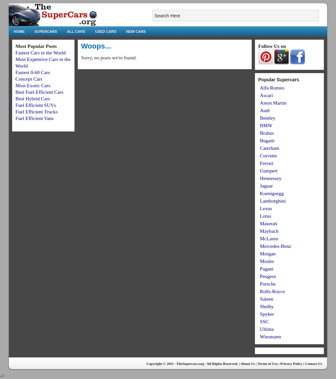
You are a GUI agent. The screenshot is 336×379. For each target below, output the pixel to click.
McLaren (269, 238)
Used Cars (105, 31)
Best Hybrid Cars (32, 98)
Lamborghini (273, 201)
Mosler (267, 261)
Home (19, 31)
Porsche (268, 284)
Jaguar (266, 186)
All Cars (76, 31)
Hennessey (271, 178)
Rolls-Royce (272, 291)
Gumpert (269, 170)
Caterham (269, 148)
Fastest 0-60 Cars (32, 72)
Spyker (267, 314)
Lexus (266, 208)
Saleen (266, 299)
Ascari (266, 95)
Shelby (267, 306)
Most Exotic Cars (32, 85)
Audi (265, 110)
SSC (264, 321)
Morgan (268, 253)
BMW (266, 125)
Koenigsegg (272, 193)
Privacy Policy (291, 364)
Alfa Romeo (272, 87)
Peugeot (268, 276)
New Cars (136, 31)
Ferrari (266, 163)
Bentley (267, 118)
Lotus (265, 216)
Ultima (267, 329)
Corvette (268, 155)
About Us (248, 364)
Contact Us (313, 364)
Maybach (269, 231)
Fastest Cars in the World (40, 52)
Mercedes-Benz (275, 246)
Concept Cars (28, 79)
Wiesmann (270, 336)
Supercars (45, 31)
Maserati (268, 223)
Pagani (266, 268)
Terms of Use (268, 364)
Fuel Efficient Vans (34, 118)
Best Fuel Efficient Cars (39, 92)
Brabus (267, 133)
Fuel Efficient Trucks (36, 111)
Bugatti (267, 140)
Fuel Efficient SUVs (35, 105)
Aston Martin (273, 103)
